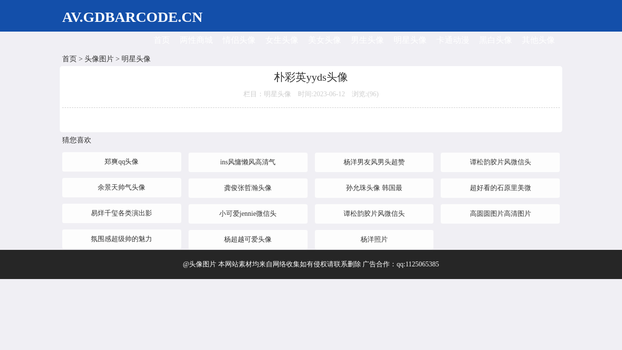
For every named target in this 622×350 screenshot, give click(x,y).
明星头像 (410, 40)
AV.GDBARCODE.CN (132, 17)
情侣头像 (239, 40)
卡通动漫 (452, 40)
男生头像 (367, 40)
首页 (162, 40)
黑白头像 (495, 40)
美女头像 (324, 40)
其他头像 (538, 40)
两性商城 (196, 40)
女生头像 (281, 40)
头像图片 (99, 59)
